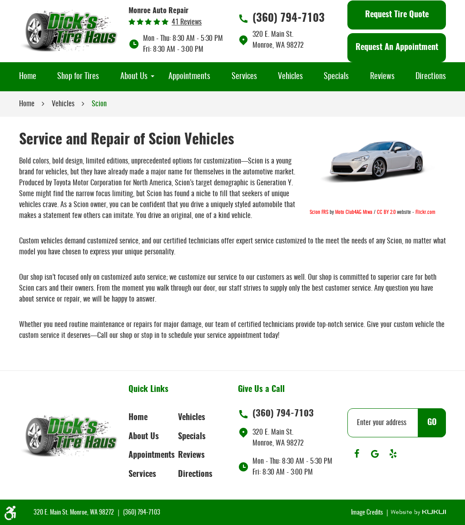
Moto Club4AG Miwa (353, 212)
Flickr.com (425, 212)
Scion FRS (319, 212)
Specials (336, 77)
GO (432, 423)
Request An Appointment (397, 48)
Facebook (356, 454)
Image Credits (367, 513)
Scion (99, 104)
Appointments (189, 77)
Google (375, 454)
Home (27, 77)
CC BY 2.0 (386, 212)
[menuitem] (27, 76)
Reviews (382, 77)
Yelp (393, 454)
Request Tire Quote (397, 15)
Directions (431, 77)
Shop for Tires (78, 77)
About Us (134, 77)
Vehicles (290, 77)
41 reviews (187, 22)
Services (244, 77)
